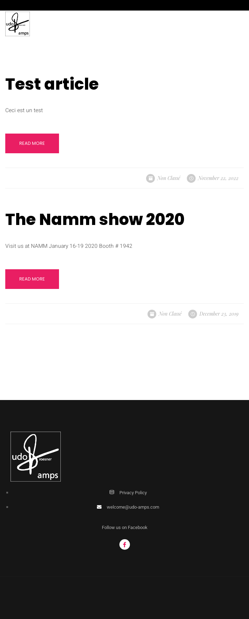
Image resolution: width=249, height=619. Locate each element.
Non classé (168, 178)
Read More (32, 143)
